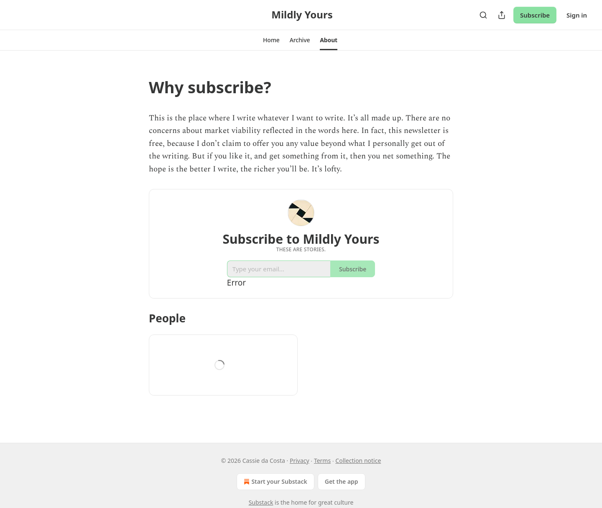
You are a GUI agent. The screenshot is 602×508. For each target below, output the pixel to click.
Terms (322, 461)
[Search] (483, 15)
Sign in (576, 15)
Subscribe (535, 15)
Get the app (341, 481)
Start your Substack (274, 481)
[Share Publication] (501, 15)
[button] (271, 40)
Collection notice (358, 461)
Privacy (299, 461)
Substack (261, 502)
